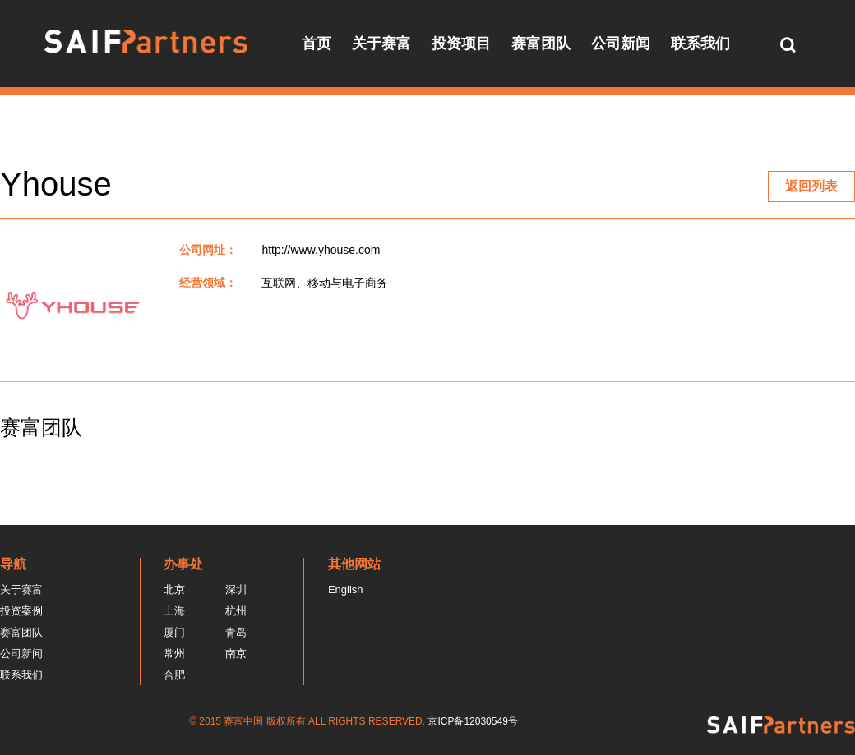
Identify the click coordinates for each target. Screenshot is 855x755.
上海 (174, 611)
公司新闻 (620, 43)
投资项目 (461, 43)
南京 (236, 653)
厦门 (174, 632)
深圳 (236, 589)
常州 (174, 653)
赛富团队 (541, 43)
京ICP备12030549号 (472, 721)
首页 (316, 43)
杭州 (236, 611)
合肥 (174, 675)
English (345, 589)
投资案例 (21, 611)
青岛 (236, 632)
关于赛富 (381, 43)
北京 (174, 589)
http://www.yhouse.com (320, 249)
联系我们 (700, 43)
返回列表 (811, 186)
